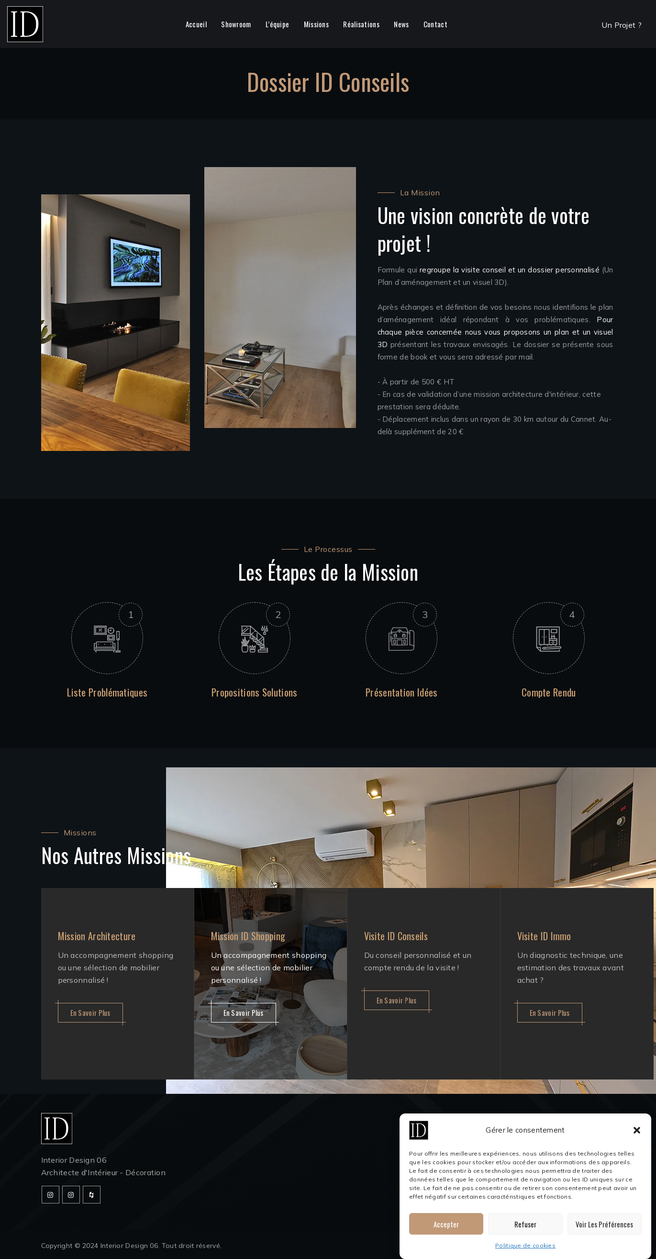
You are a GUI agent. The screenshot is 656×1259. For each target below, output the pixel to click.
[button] (637, 1132)
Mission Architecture (97, 936)
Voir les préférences (604, 1226)
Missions (316, 24)
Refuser (525, 1226)
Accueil (196, 24)
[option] (117, 983)
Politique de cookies (525, 1247)
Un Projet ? (621, 25)
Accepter (446, 1226)
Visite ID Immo (544, 936)
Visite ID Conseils (396, 936)
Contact (435, 24)
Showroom (236, 24)
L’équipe (277, 24)
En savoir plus (90, 1012)
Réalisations (361, 24)
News (401, 24)
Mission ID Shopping (248, 936)
